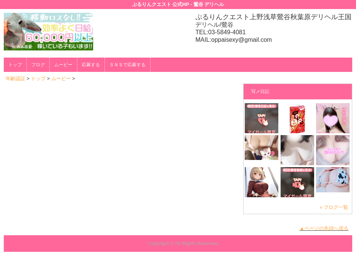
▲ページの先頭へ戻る (323, 228)
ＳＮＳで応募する (127, 64)
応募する (91, 64)
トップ (15, 64)
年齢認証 (15, 78)
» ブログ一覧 (333, 207)
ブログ (38, 64)
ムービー (63, 64)
